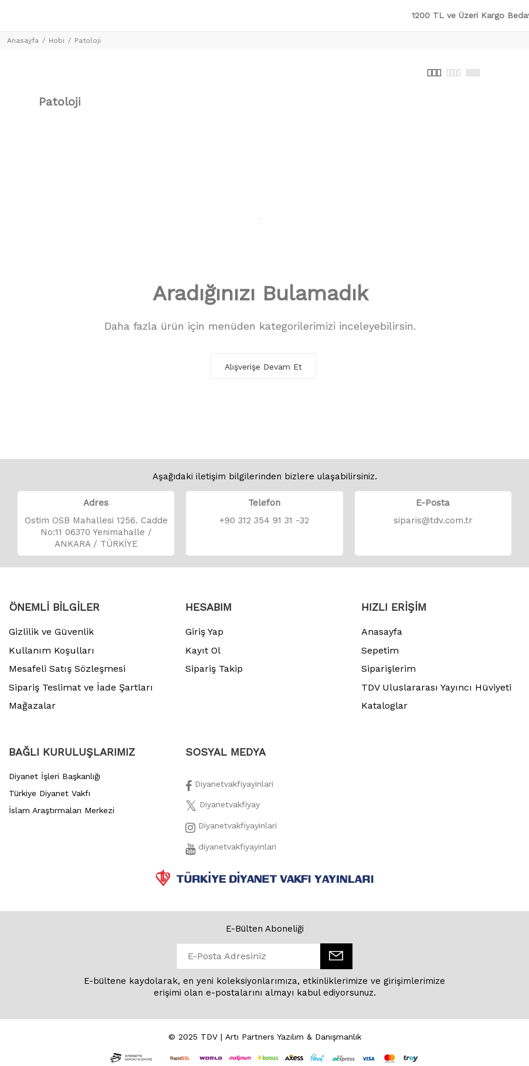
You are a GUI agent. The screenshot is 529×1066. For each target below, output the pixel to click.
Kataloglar (384, 705)
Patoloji (87, 40)
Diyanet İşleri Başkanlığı (54, 776)
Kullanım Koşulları (51, 650)
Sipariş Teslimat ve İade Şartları (81, 687)
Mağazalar (32, 705)
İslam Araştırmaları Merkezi (61, 810)
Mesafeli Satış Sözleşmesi (67, 668)
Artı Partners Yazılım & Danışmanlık (293, 1036)
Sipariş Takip (214, 668)
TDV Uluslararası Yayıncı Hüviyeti (436, 687)
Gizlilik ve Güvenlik (51, 631)
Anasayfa (23, 40)
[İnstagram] (231, 829)
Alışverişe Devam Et (263, 366)
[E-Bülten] (336, 956)
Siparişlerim (388, 668)
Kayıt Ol (203, 650)
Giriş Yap (204, 631)
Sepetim (380, 650)
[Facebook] (229, 787)
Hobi (57, 40)
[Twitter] (222, 808)
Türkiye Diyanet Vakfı (49, 793)
